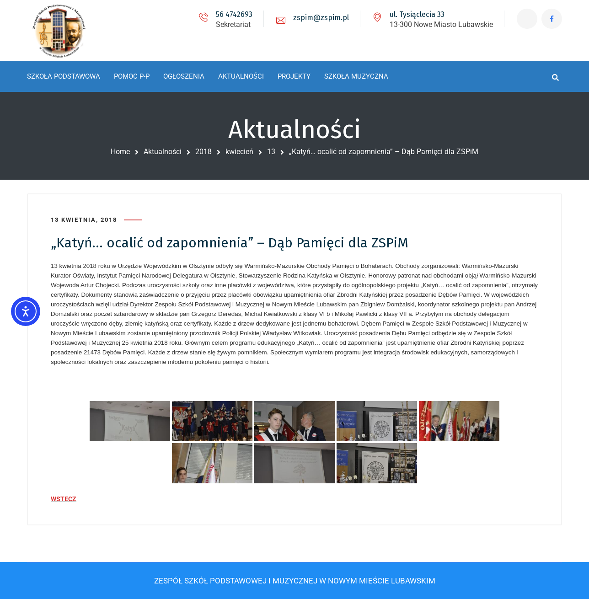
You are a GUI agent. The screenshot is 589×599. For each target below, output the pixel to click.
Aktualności (163, 151)
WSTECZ (63, 499)
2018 (203, 151)
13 (271, 151)
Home (120, 151)
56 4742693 (234, 14)
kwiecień (239, 151)
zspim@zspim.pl (321, 17)
